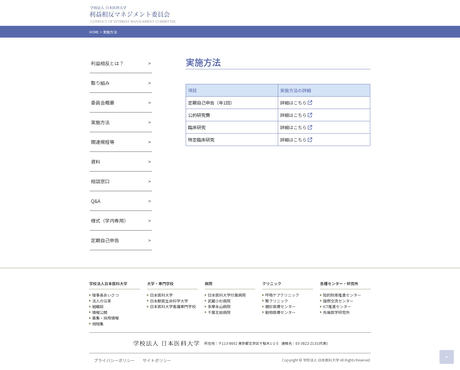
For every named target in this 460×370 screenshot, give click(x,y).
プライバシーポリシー (114, 360)
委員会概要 (102, 102)
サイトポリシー (157, 360)
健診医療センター (280, 306)
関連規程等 (102, 141)
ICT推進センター (337, 306)
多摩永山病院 (219, 306)
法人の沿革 (101, 301)
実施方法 (100, 122)
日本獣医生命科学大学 (169, 301)
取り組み (100, 82)
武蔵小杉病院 (219, 301)
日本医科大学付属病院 (227, 295)
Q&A (95, 200)
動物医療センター (280, 312)
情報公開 (99, 312)
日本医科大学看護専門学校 (173, 306)
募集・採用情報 (105, 318)
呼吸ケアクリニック (282, 295)
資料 (95, 161)
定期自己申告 (105, 240)
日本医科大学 (161, 295)
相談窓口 (100, 181)
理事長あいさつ (105, 295)
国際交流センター (338, 301)
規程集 (98, 324)
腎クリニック (276, 301)
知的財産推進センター (342, 295)
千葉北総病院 (219, 312)
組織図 (98, 306)
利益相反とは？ (107, 63)
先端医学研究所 (336, 312)
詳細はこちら (296, 103)
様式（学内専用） (109, 220)
